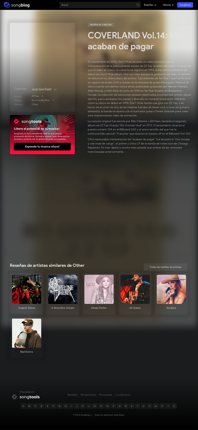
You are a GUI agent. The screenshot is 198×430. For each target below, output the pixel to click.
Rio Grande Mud (41, 100)
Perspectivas (88, 395)
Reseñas (73, 395)
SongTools (185, 5)
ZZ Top (35, 96)
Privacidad (105, 395)
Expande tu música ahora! (42, 146)
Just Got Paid (41, 89)
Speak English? (182, 24)
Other (35, 104)
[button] (150, 5)
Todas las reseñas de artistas (165, 267)
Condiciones (122, 395)
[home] (16, 5)
